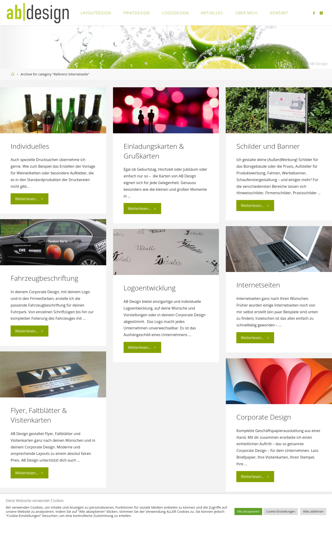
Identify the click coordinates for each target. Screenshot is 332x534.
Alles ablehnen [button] (313, 511)
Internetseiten (258, 284)
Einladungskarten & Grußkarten (154, 151)
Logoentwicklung (149, 287)
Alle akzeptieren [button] (248, 511)
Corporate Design (263, 417)
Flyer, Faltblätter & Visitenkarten (39, 415)
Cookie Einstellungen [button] (280, 511)
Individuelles (30, 146)
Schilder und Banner (268, 146)
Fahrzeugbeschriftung (44, 278)
